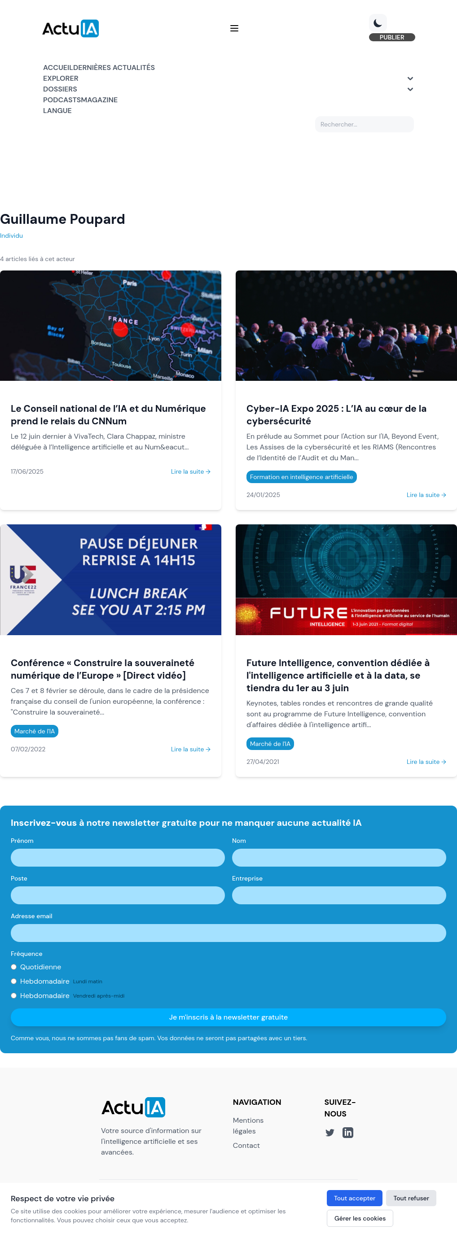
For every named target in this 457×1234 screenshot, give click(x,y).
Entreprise (247, 879)
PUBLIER (390, 38)
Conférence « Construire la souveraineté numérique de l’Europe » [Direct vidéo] (102, 669)
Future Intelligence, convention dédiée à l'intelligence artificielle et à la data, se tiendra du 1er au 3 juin (338, 675)
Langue (57, 111)
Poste (19, 879)
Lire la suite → (191, 472)
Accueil (58, 68)
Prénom (22, 841)
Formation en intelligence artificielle (301, 478)
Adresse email (32, 916)
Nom (239, 841)
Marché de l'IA (34, 732)
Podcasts (62, 100)
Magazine (99, 100)
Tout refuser (411, 1198)
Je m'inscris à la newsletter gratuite (228, 1017)
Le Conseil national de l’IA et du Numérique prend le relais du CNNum (108, 415)
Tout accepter (354, 1198)
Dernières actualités (114, 68)
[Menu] (234, 29)
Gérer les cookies (360, 1218)
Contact (246, 1146)
